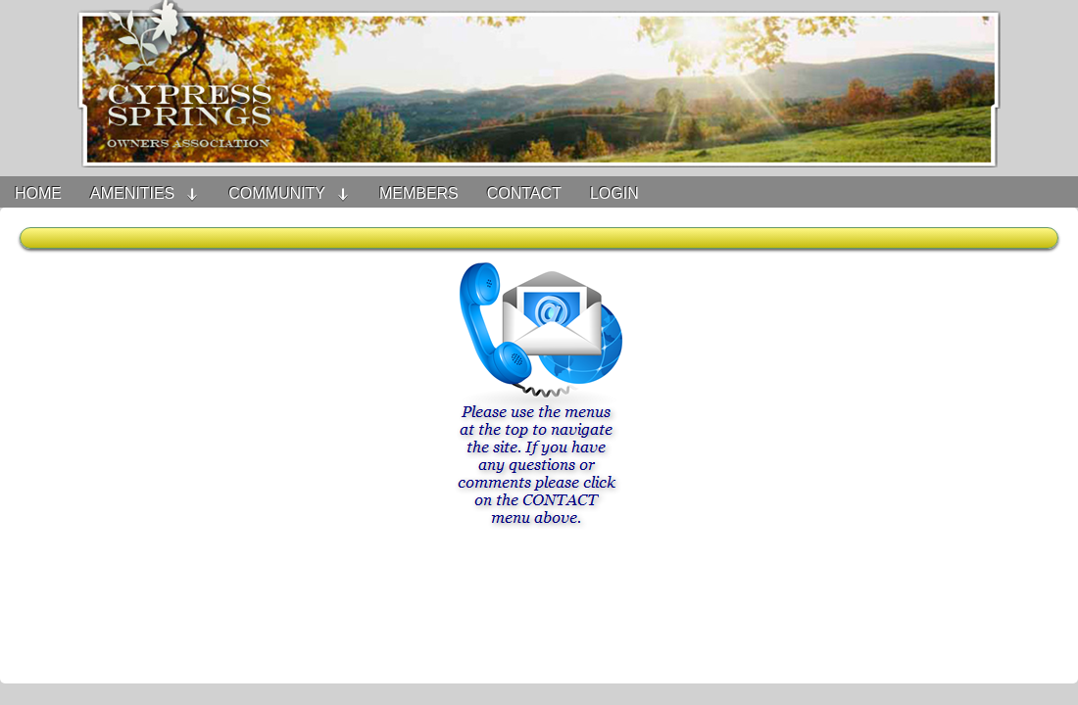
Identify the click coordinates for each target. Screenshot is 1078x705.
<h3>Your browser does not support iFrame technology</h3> (539, 455)
